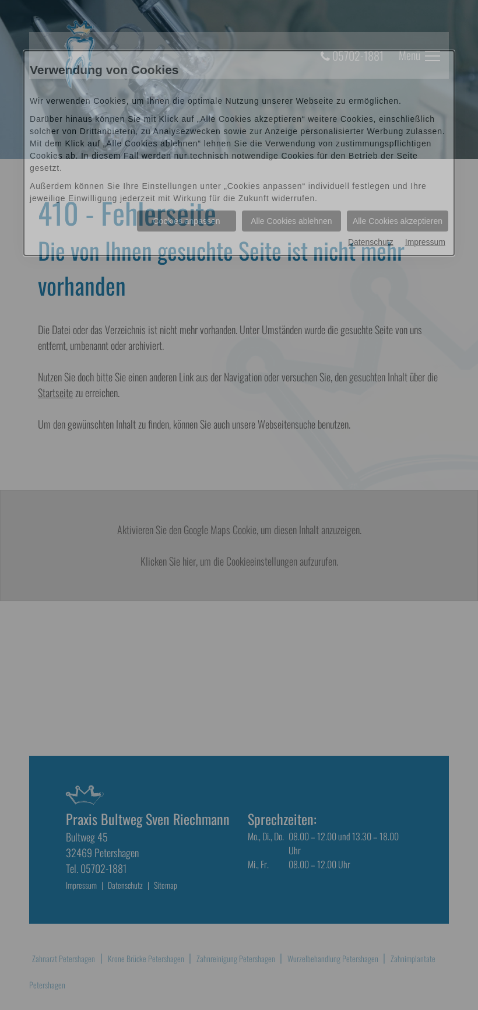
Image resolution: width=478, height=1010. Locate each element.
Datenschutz (370, 242)
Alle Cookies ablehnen (291, 221)
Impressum (425, 242)
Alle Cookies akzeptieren (397, 221)
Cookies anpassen (186, 221)
